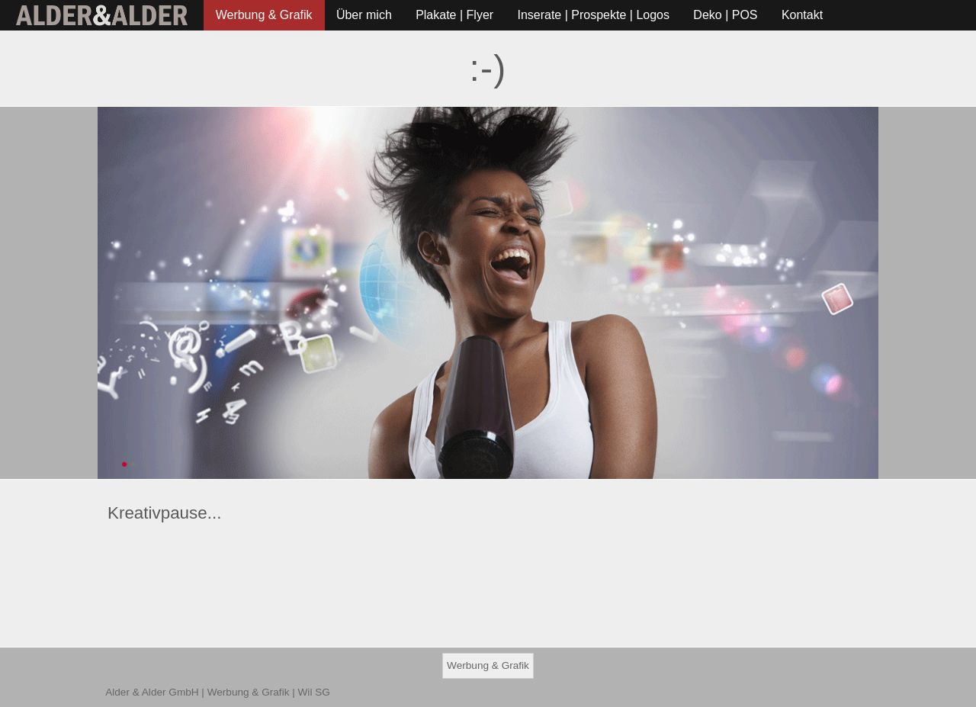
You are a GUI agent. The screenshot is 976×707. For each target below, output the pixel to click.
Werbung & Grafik (264, 14)
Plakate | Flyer (454, 14)
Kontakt (802, 14)
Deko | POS (725, 14)
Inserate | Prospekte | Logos (593, 14)
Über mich (364, 14)
